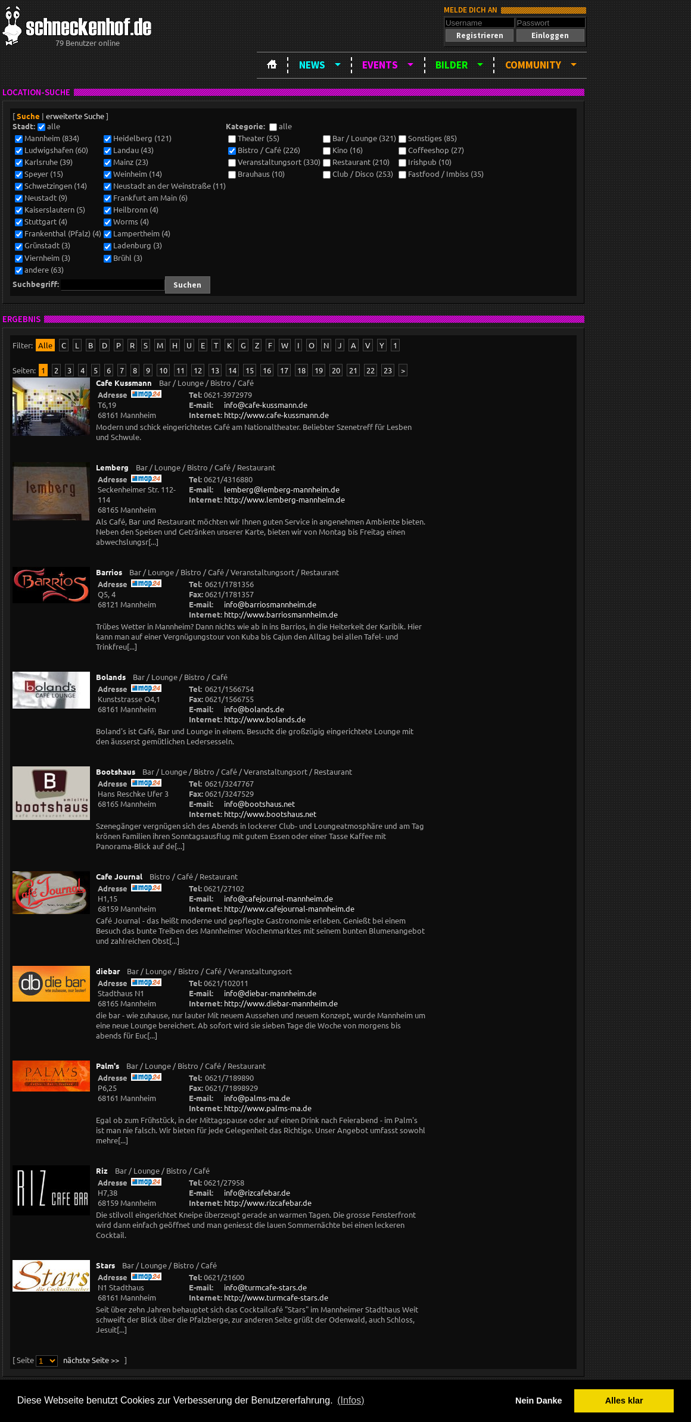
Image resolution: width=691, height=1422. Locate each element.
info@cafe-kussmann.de (265, 405)
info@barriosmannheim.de (270, 604)
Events (380, 64)
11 (180, 370)
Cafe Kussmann (124, 383)
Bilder (451, 64)
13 (215, 370)
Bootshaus (115, 771)
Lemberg (112, 467)
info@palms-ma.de (257, 1098)
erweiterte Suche (75, 116)
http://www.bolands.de (265, 719)
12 (198, 370)
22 (370, 370)
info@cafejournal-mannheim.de (278, 898)
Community (533, 64)
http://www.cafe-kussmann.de (276, 415)
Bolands (111, 677)
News (312, 64)
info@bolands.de (254, 709)
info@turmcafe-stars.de (265, 1287)
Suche (28, 116)
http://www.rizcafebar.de (268, 1203)
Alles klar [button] (624, 1400)
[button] (479, 35)
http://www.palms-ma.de (268, 1108)
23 (388, 370)
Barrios (109, 572)
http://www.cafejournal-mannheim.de (289, 908)
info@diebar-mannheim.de (270, 993)
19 (319, 370)
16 (267, 370)
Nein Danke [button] (538, 1400)
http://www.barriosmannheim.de (281, 614)
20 (336, 370)
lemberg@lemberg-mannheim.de (282, 489)
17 (284, 370)
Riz (102, 1170)
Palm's (107, 1066)
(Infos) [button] (350, 1400)
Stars (105, 1265)
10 (163, 370)
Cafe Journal (119, 876)
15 (249, 370)
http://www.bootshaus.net (270, 814)
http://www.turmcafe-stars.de (276, 1297)
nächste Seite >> (91, 1360)
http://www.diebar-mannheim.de (281, 1003)
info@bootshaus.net (259, 804)
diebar (108, 971)
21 (353, 370)
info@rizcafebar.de (257, 1192)
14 (232, 370)
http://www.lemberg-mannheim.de (284, 499)
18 (301, 370)
